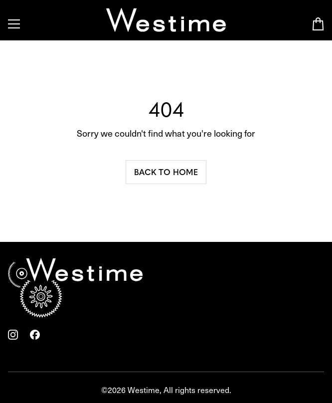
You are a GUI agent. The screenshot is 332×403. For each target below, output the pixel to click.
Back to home (166, 171)
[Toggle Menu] (14, 24)
